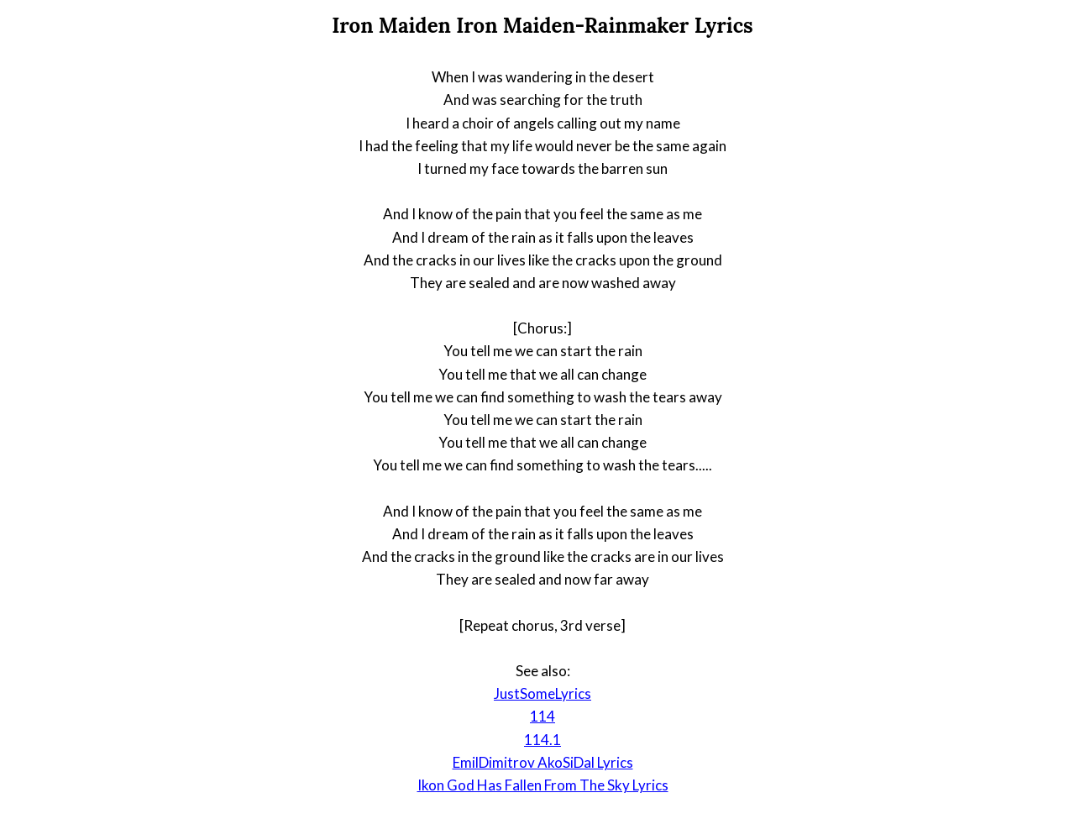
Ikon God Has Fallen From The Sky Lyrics (542, 785)
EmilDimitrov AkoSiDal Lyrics (543, 762)
